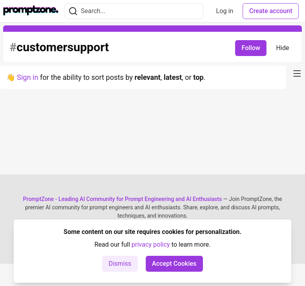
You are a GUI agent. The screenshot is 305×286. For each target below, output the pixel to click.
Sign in (27, 77)
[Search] (73, 11)
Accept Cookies (174, 263)
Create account (270, 11)
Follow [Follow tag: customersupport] (250, 48)
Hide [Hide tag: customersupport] (282, 48)
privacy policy (150, 244)
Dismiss (119, 263)
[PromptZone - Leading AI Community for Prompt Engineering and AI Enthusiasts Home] (30, 11)
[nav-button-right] (297, 73)
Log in (224, 11)
